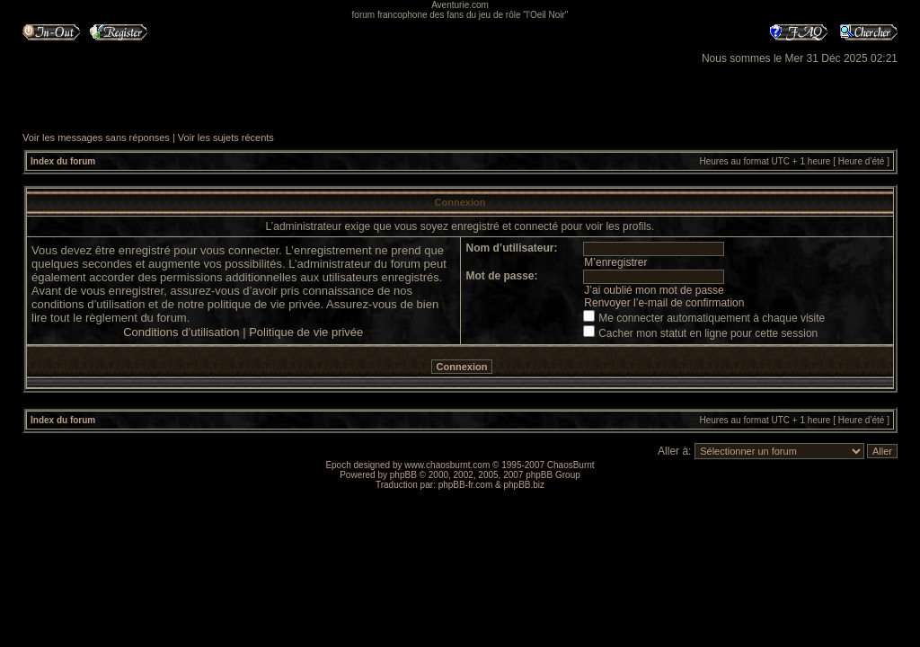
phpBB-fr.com (465, 485)
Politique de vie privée (306, 332)
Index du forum (63, 161)
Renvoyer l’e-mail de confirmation (664, 303)
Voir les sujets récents (226, 137)
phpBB (403, 475)
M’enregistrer (615, 262)
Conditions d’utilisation (181, 332)
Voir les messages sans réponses (96, 137)
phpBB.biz (523, 485)
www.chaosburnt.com (447, 465)
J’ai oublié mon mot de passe (653, 290)
